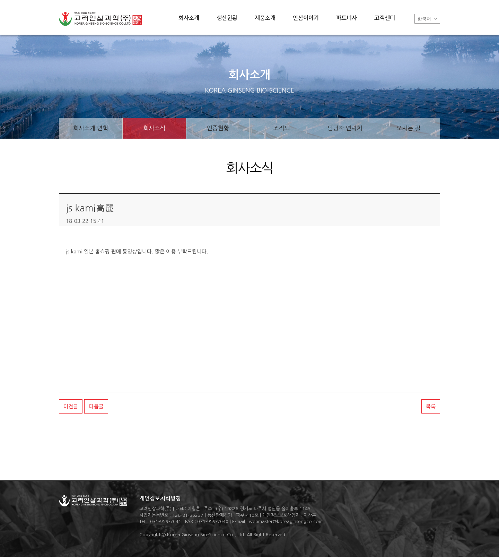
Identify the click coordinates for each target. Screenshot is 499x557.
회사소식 (154, 128)
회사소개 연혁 (90, 128)
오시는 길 (408, 128)
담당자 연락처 (344, 128)
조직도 (281, 128)
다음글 (96, 406)
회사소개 (188, 18)
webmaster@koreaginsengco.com (286, 521)
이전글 (70, 406)
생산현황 (227, 18)
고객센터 (384, 18)
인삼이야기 (306, 18)
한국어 (427, 18)
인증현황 (218, 128)
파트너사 (346, 18)
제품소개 (265, 18)
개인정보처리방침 (160, 498)
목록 (431, 406)
